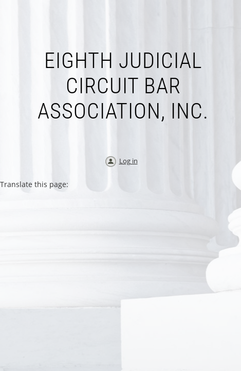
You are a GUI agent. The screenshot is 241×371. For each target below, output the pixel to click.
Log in (128, 160)
